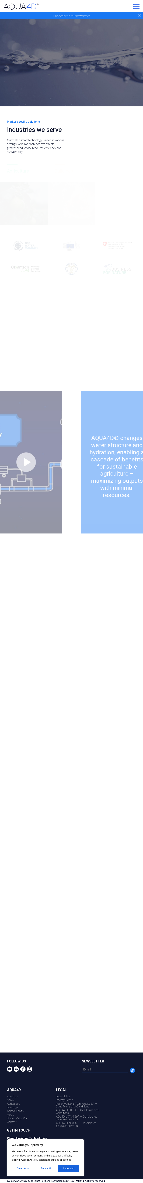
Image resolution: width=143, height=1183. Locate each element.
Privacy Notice (64, 1100)
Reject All (46, 1168)
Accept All (68, 1168)
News (10, 1100)
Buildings (12, 1107)
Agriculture (13, 1103)
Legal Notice (63, 1096)
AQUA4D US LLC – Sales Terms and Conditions (77, 1112)
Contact (11, 1122)
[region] (45, 1157)
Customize (23, 1168)
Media (10, 1114)
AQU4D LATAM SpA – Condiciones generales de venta (76, 1118)
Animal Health (15, 1111)
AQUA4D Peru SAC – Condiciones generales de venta (76, 1124)
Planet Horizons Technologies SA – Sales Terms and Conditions (76, 1105)
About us (12, 1096)
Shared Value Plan (17, 1118)
